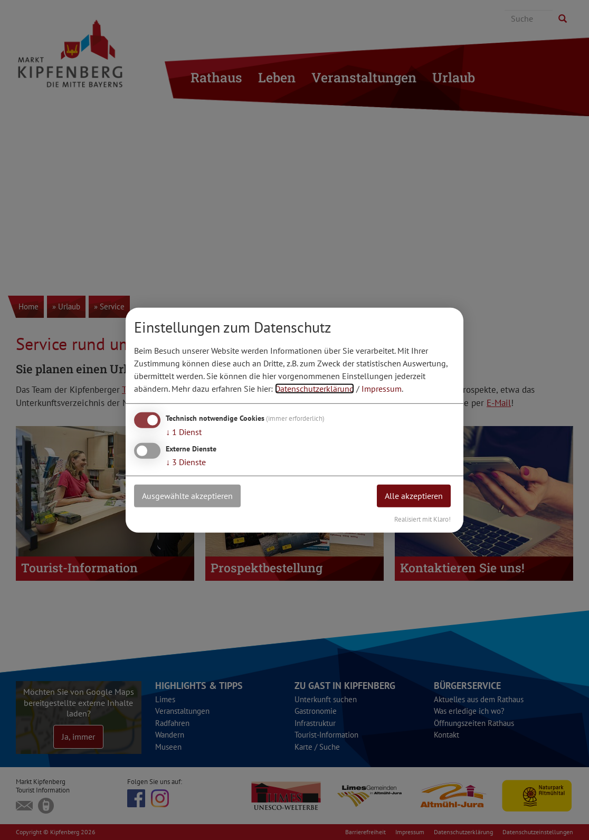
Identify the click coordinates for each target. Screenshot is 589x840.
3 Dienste (186, 462)
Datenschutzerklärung (314, 388)
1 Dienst (184, 432)
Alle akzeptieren (414, 495)
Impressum (382, 388)
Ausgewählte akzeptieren (187, 495)
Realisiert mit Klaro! (422, 518)
